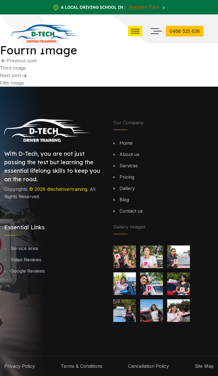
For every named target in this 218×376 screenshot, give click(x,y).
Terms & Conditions (81, 366)
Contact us (131, 211)
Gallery (127, 188)
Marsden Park (145, 7)
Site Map (204, 366)
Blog (124, 199)
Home (126, 143)
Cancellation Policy (148, 366)
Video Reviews (26, 259)
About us (129, 154)
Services (129, 165)
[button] (135, 31)
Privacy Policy (19, 366)
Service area (24, 248)
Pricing (127, 177)
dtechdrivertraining (67, 189)
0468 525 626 (184, 31)
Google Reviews (28, 271)
